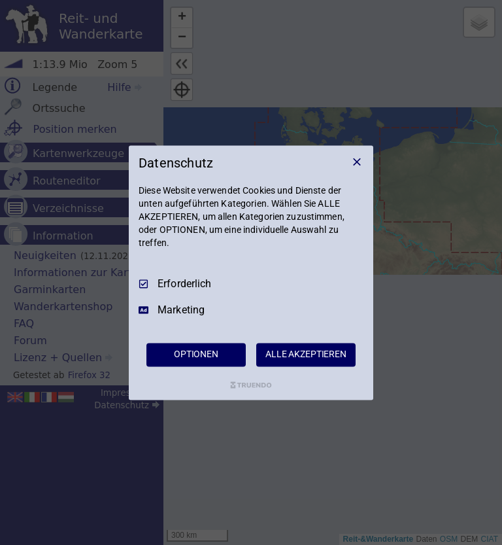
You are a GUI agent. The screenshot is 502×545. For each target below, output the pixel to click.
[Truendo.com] (251, 384)
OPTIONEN (196, 354)
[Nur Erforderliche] (357, 161)
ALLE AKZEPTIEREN (305, 354)
